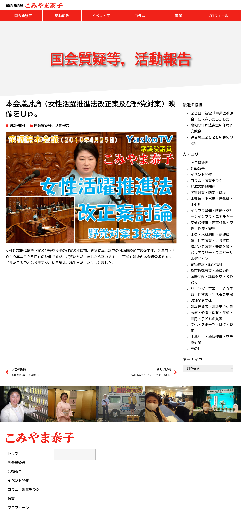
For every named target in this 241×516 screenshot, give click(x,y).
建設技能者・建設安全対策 (212, 306)
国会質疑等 (43, 125)
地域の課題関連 (203, 186)
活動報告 (62, 125)
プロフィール (18, 507)
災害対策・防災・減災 (208, 192)
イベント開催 (201, 174)
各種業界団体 (201, 300)
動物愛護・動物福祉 (207, 264)
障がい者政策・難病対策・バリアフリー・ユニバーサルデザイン (212, 252)
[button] (23, 15)
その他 (196, 348)
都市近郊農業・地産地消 (210, 270)
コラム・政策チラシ (207, 180)
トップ (13, 453)
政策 (11, 498)
